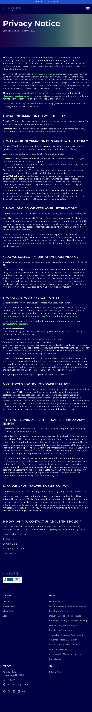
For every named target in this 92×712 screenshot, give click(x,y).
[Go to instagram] (13, 691)
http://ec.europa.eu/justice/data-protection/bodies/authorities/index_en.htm (41, 316)
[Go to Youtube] (23, 691)
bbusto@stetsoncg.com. (15, 69)
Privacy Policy (56, 672)
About (6, 601)
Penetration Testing (58, 611)
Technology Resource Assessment (66, 635)
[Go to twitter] (9, 691)
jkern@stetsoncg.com (61, 529)
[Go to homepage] (46, 573)
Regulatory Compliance (60, 630)
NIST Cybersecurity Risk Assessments (67, 606)
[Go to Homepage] (14, 9)
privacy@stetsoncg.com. (15, 324)
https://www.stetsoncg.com (43, 74)
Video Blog (8, 611)
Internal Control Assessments (63, 644)
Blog (5, 616)
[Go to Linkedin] (18, 691)
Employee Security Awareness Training (68, 621)
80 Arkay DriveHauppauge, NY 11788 (13, 673)
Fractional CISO (56, 601)
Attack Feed (9, 606)
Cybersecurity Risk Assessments (65, 654)
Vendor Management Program (64, 625)
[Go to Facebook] (4, 691)
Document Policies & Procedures (65, 616)
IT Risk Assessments (59, 649)
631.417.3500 (9, 680)
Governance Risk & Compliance (64, 640)
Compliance (55, 659)
